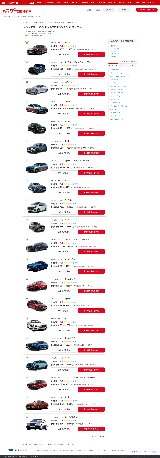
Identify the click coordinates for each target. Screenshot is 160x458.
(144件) (75, 105)
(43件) (75, 204)
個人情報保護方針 (46, 450)
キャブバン (117, 109)
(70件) (75, 243)
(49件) (75, 263)
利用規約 (55, 450)
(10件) (75, 125)
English (89, 10)
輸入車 (39, 2)
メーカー (132, 65)
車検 (92, 2)
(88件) (75, 164)
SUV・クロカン (118, 93)
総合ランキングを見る (128, 61)
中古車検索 (114, 46)
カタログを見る (64, 54)
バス (114, 116)
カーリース (74, 2)
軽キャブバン (117, 112)
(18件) (75, 341)
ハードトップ (117, 89)
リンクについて (81, 450)
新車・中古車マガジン (149, 2)
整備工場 (85, 2)
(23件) (75, 322)
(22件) (75, 282)
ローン (130, 2)
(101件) (75, 184)
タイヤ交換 (101, 2)
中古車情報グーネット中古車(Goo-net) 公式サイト (143, 452)
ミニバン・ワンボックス (121, 76)
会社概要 (36, 450)
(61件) (75, 302)
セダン (115, 79)
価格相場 (114, 56)
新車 (58, 2)
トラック (116, 99)
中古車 (25, 22)
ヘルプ (98, 10)
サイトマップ (106, 450)
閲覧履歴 (123, 10)
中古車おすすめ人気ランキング (37, 22)
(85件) (75, 46)
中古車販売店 (49, 2)
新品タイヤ (111, 2)
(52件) (75, 401)
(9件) (74, 381)
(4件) (74, 223)
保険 (137, 2)
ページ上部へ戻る (100, 436)
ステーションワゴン (119, 86)
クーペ (115, 83)
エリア (123, 65)
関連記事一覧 (115, 54)
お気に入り (109, 10)
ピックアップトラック (120, 106)
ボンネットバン (118, 119)
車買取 (66, 2)
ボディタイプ (113, 65)
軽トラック (117, 102)
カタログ (114, 51)
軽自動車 (116, 69)
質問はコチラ (90, 450)
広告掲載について (123, 450)
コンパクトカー (118, 73)
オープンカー (117, 96)
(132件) (75, 85)
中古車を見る (91, 54)
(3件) (74, 144)
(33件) (75, 66)
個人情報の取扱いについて (67, 450)
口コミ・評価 (115, 48)
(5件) (74, 420)
